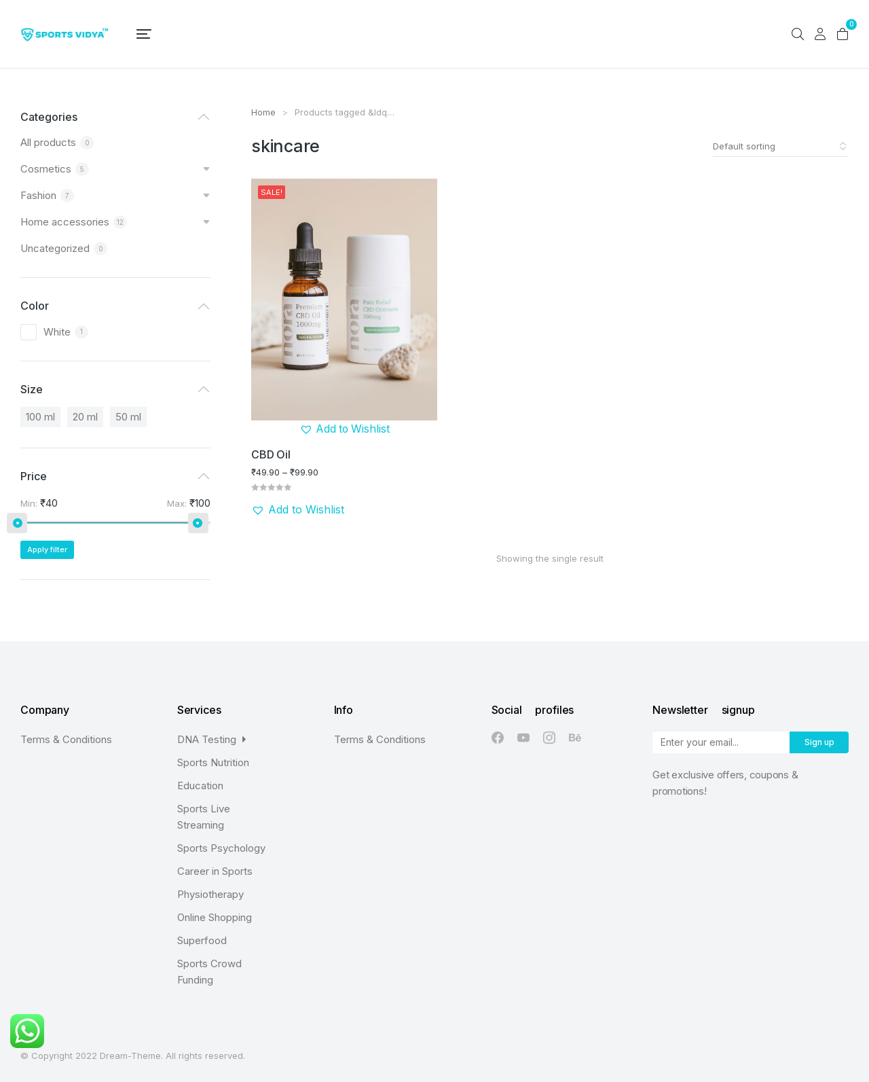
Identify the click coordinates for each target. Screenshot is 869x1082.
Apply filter (47, 549)
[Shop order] (781, 146)
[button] (343, 428)
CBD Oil (270, 454)
